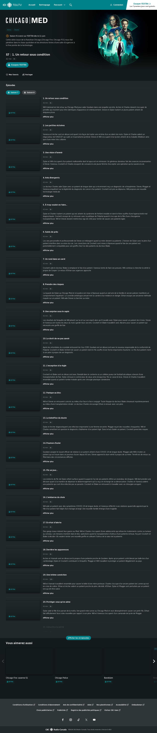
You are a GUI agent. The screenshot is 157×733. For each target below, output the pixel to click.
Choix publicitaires (45, 710)
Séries (9, 30)
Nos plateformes (105, 705)
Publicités (62, 710)
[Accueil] (12, 4)
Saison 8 (29, 92)
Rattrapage (44, 5)
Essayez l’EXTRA (17, 65)
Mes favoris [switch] (12, 75)
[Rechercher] (71, 5)
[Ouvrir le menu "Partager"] (27, 74)
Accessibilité (122, 705)
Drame (16, 30)
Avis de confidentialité (74, 705)
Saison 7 (13, 92)
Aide (90, 705)
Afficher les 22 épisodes (78, 638)
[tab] (10, 85)
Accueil (32, 5)
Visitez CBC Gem (112, 710)
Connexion (115, 4)
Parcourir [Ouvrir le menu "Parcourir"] (60, 5)
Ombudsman (138, 705)
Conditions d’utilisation (24, 705)
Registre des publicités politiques (86, 710)
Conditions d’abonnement (49, 705)
